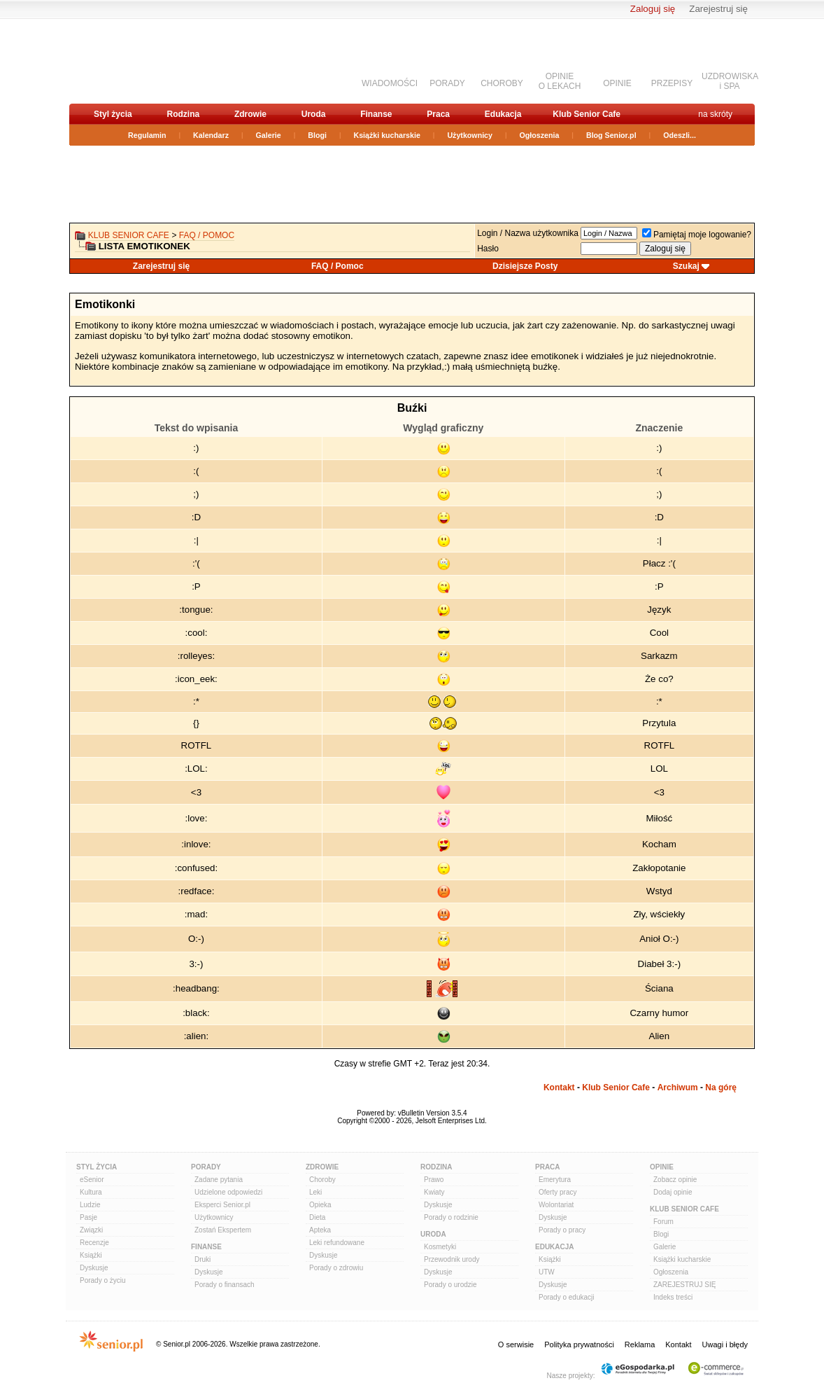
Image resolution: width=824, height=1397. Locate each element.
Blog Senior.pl (611, 135)
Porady (206, 1167)
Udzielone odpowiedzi (228, 1192)
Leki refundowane (336, 1242)
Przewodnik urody (451, 1259)
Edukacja (503, 114)
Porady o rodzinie (451, 1217)
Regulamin (147, 135)
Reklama (640, 1344)
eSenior (92, 1179)
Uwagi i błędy (725, 1344)
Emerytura (555, 1179)
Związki (91, 1230)
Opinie (662, 1167)
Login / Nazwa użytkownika (527, 233)
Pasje (88, 1217)
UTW (547, 1272)
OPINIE (617, 83)
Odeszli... (679, 135)
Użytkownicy (469, 135)
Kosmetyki (440, 1247)
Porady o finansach (224, 1284)
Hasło (488, 248)
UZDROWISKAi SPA (730, 81)
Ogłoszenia (540, 135)
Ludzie (90, 1205)
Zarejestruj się (718, 9)
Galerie (268, 135)
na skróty (715, 114)
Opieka (320, 1205)
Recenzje (94, 1242)
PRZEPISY (671, 83)
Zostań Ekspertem (222, 1230)
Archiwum (678, 1087)
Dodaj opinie (672, 1192)
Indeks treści (672, 1297)
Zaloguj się (652, 9)
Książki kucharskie (386, 135)
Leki (315, 1192)
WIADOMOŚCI (390, 83)
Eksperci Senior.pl (222, 1205)
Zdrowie (250, 114)
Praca (438, 114)
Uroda (313, 114)
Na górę (721, 1087)
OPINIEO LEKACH (560, 81)
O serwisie (516, 1344)
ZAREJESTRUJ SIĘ (684, 1284)
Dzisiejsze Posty (524, 266)
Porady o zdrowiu (336, 1268)
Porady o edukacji (567, 1297)
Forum (663, 1221)
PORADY (447, 83)
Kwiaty (434, 1192)
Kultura (91, 1192)
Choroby (322, 1179)
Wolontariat (556, 1205)
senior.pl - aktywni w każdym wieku (143, 60)
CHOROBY (502, 83)
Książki (91, 1255)
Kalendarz (211, 135)
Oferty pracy (557, 1192)
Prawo (433, 1179)
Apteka (320, 1230)
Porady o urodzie (450, 1284)
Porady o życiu (103, 1280)
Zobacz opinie (675, 1179)
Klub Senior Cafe (586, 114)
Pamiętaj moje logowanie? (696, 234)
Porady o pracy (562, 1230)
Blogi (317, 135)
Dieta (317, 1217)
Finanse (376, 114)
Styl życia (113, 114)
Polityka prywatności (579, 1344)
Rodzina (182, 114)
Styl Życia (96, 1167)
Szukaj (686, 266)
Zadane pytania (218, 1179)
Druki (202, 1259)
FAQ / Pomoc (206, 235)
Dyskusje (94, 1268)
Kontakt (559, 1087)
